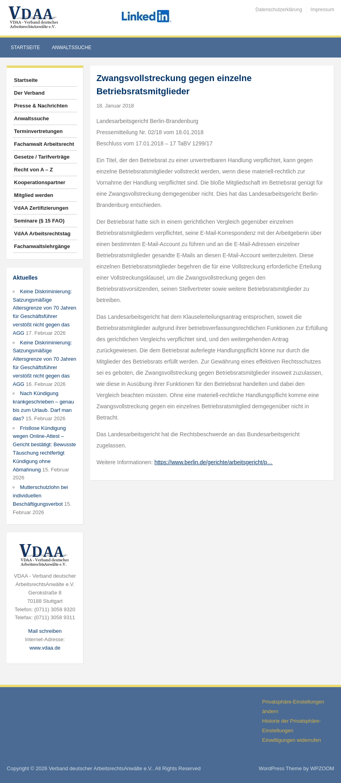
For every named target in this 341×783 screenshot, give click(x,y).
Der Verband (29, 93)
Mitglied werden (33, 195)
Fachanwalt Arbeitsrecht (44, 144)
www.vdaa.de (45, 648)
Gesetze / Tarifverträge (41, 157)
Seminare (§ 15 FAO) (39, 221)
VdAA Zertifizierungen (41, 208)
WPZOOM (322, 768)
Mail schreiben (45, 631)
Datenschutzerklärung (279, 9)
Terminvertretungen (38, 131)
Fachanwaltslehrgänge (42, 246)
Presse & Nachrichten (40, 106)
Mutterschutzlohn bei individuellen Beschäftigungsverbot (40, 495)
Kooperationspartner (39, 182)
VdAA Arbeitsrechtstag (42, 233)
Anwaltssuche (71, 47)
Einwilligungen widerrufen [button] (291, 740)
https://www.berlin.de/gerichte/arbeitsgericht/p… (214, 462)
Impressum (322, 9)
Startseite (25, 47)
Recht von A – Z (33, 170)
